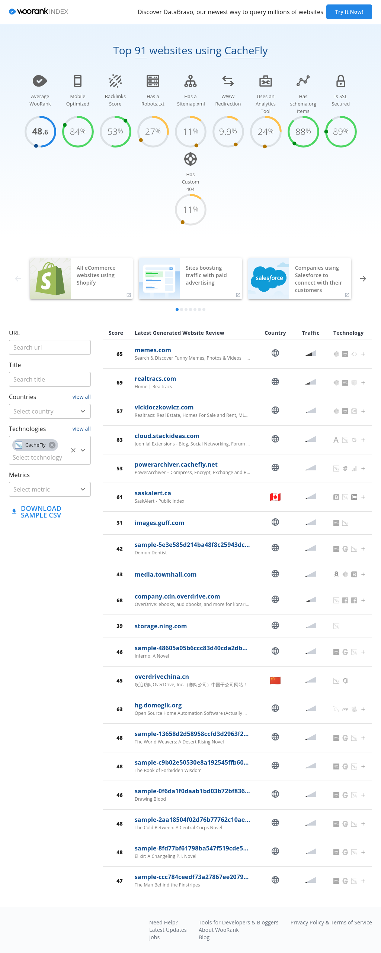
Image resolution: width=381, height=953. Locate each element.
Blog (204, 937)
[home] (38, 12)
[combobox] (50, 411)
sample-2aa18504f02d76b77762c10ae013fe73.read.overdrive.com (232, 820)
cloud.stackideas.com (167, 436)
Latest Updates (168, 929)
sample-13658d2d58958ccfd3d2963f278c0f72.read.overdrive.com (231, 734)
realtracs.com (155, 379)
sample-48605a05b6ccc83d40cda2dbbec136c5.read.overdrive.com (233, 648)
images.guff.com (160, 523)
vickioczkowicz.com (164, 407)
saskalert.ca (153, 493)
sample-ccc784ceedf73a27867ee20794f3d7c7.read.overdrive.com (231, 877)
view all (82, 396)
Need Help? (163, 922)
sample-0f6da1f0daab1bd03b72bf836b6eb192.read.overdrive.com (233, 791)
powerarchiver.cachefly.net (176, 464)
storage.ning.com (161, 626)
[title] (50, 347)
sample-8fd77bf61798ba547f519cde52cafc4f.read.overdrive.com (230, 848)
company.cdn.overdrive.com (177, 596)
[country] (39, 411)
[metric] (39, 489)
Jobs (154, 937)
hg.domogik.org (158, 705)
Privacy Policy (307, 922)
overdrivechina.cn (162, 676)
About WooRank (219, 929)
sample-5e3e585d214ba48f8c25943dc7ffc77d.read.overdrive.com (231, 545)
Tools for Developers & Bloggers (239, 922)
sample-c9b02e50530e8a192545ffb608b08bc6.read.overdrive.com (232, 762)
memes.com (153, 350)
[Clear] (73, 450)
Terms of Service (351, 922)
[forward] (363, 279)
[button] (35, 445)
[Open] (83, 411)
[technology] (39, 457)
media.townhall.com (166, 574)
